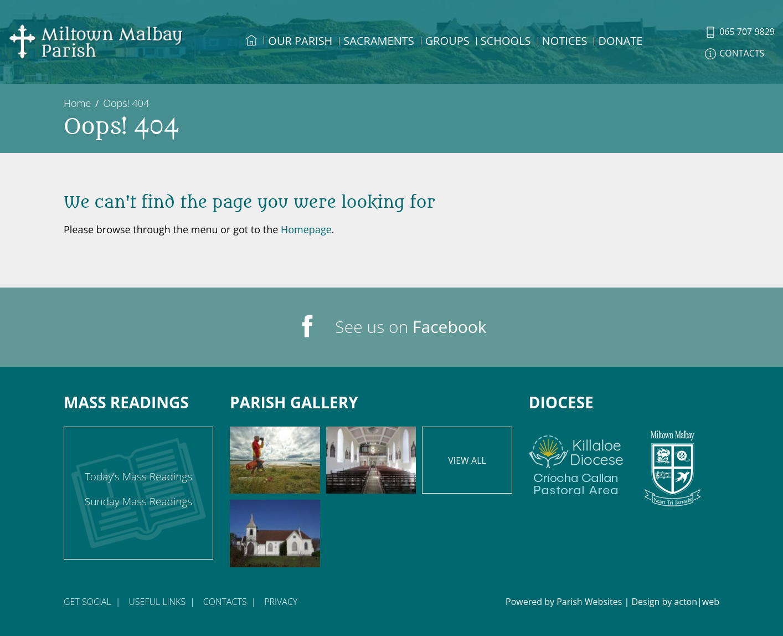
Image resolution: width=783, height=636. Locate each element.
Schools (506, 40)
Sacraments (378, 40)
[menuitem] (251, 50)
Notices (565, 40)
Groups (447, 40)
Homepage (306, 229)
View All (467, 460)
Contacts (225, 602)
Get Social (87, 602)
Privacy (280, 602)
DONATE (620, 40)
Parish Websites (589, 602)
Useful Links (157, 602)
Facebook (450, 326)
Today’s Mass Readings (138, 476)
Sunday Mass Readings (138, 501)
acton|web (696, 602)
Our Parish (300, 40)
